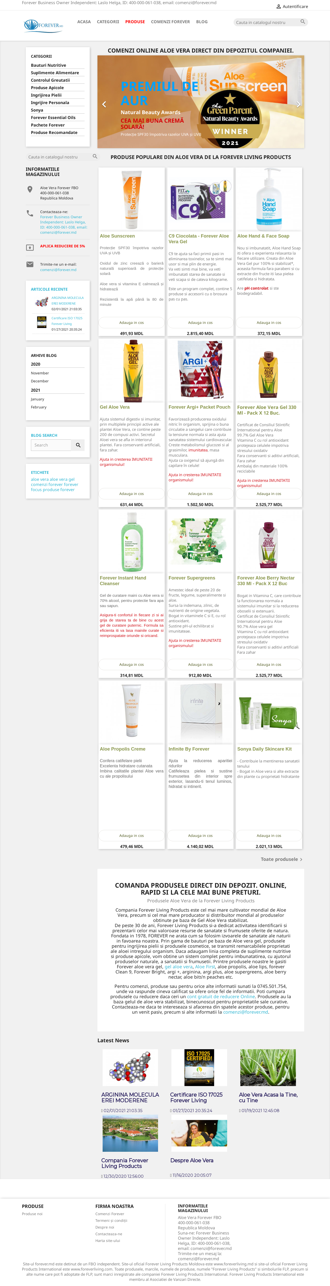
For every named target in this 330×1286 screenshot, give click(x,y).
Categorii (108, 21)
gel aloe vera (179, 966)
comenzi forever (47, 484)
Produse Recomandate (54, 132)
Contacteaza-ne (108, 1233)
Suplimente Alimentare (55, 72)
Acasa (84, 21)
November (40, 373)
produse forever (59, 489)
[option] (200, 101)
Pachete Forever (48, 125)
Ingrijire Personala (50, 102)
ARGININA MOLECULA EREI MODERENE (130, 1097)
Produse (135, 21)
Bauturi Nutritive (48, 65)
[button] (112, 101)
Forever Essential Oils (53, 117)
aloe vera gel (62, 479)
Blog (202, 21)
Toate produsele (282, 859)
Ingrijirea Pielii (46, 95)
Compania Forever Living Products (124, 1163)
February (38, 407)
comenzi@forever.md (58, 269)
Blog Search (44, 435)
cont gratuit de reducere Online (221, 996)
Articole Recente (49, 289)
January (37, 399)
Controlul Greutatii (50, 80)
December (40, 381)
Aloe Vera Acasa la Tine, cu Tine (268, 1097)
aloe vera (40, 479)
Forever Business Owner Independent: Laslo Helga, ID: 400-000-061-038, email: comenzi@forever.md (63, 224)
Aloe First (205, 966)
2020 (35, 364)
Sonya (37, 110)
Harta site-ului (107, 1240)
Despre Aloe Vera (191, 1161)
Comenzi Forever (170, 21)
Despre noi (104, 1227)
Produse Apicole (47, 87)
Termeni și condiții (111, 1220)
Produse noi (32, 1213)
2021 (35, 390)
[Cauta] (271, 22)
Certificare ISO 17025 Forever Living (196, 1097)
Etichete (40, 472)
